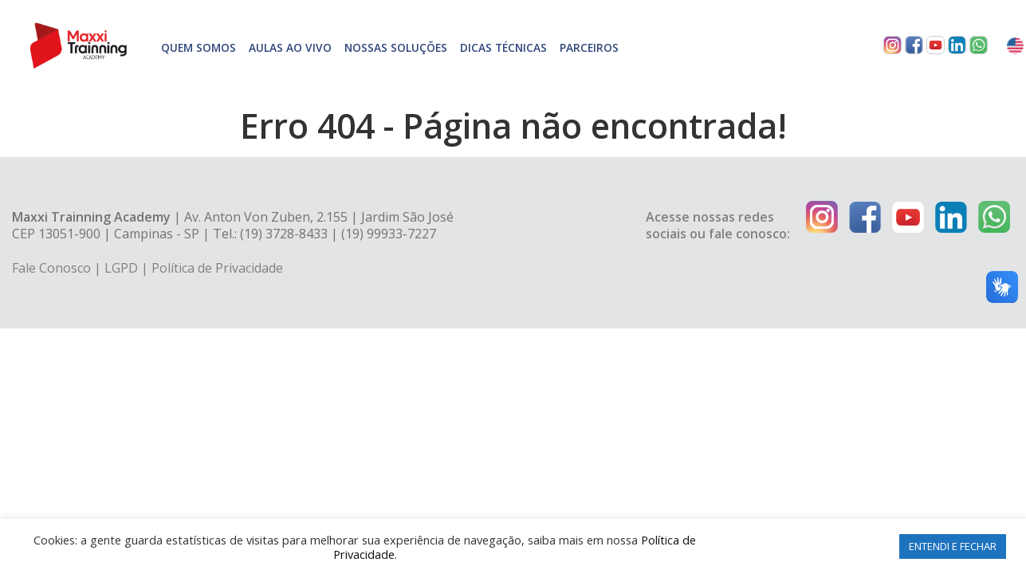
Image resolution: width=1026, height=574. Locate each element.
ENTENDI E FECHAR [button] (953, 546)
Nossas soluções (395, 47)
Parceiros (589, 47)
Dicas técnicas (503, 47)
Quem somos (198, 47)
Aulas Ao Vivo (290, 47)
